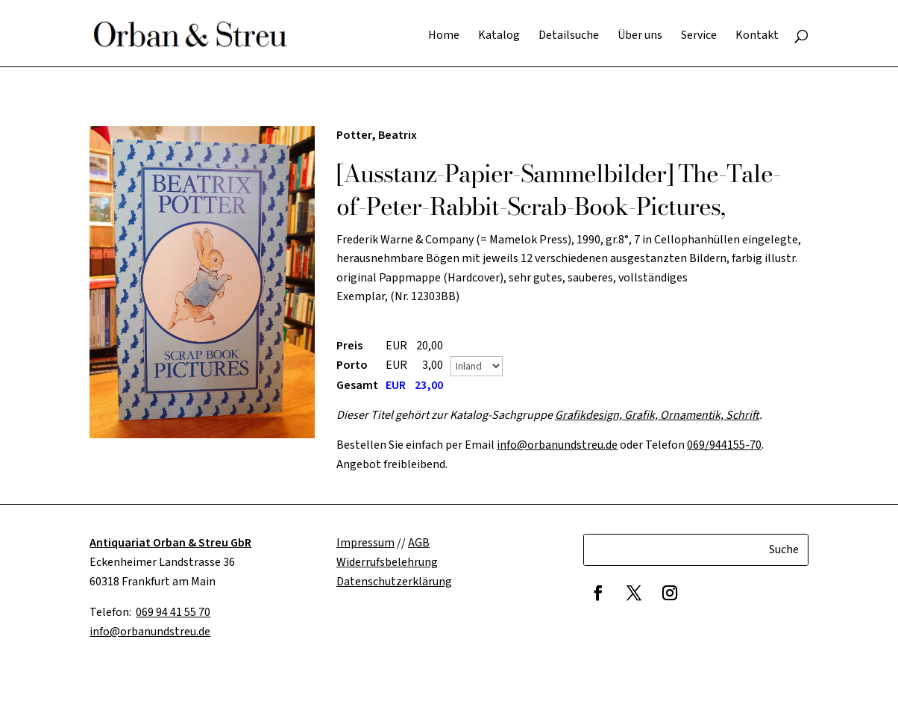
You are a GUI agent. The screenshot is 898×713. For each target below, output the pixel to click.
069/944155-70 (724, 445)
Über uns (640, 36)
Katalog (499, 36)
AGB (419, 543)
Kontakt (757, 36)
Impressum (365, 543)
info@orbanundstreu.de (557, 445)
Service (699, 36)
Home (443, 36)
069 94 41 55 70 (173, 612)
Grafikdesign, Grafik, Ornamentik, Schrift (657, 415)
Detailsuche (569, 36)
